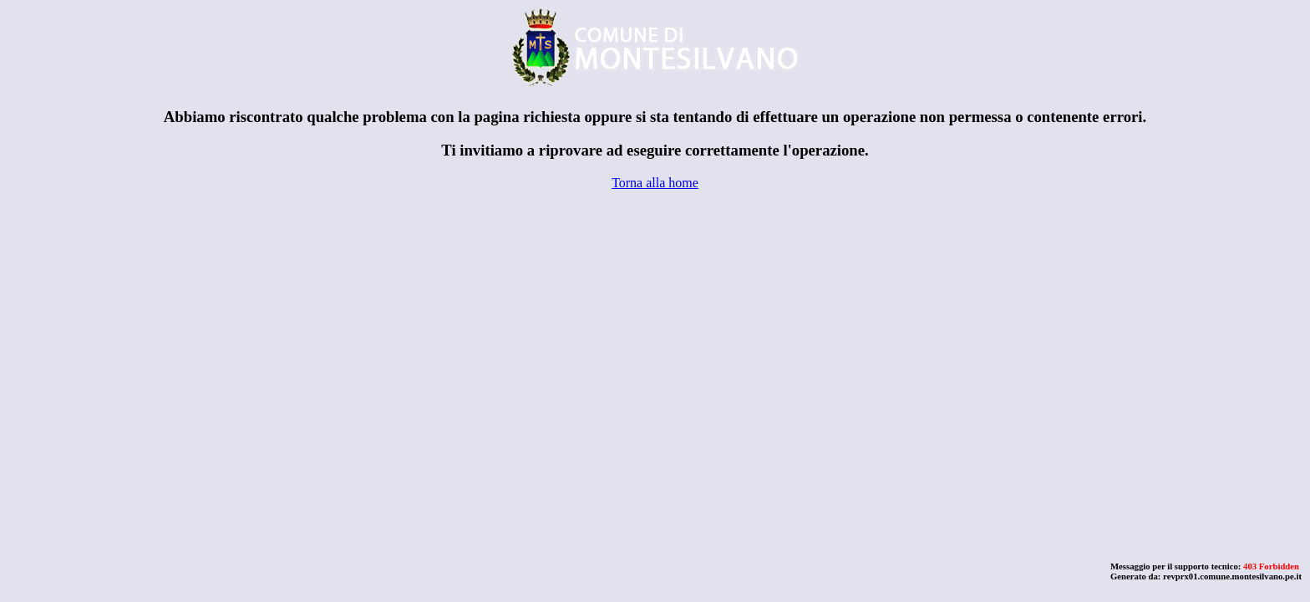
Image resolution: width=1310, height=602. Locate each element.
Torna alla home (655, 183)
